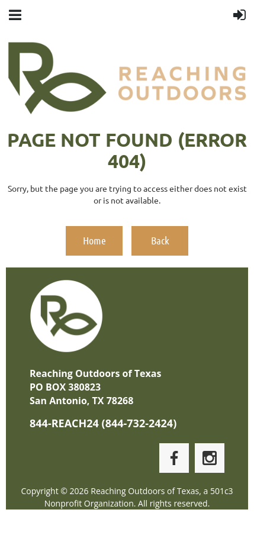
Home (94, 240)
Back (160, 240)
